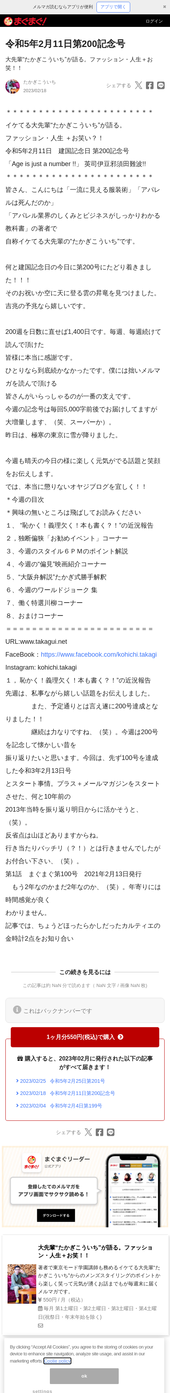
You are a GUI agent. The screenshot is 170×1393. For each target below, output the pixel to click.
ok (84, 1382)
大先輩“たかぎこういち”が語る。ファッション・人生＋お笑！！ (95, 1252)
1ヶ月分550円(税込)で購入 (85, 1037)
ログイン (154, 21)
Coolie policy (57, 1367)
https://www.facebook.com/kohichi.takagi (99, 654)
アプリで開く (113, 6)
